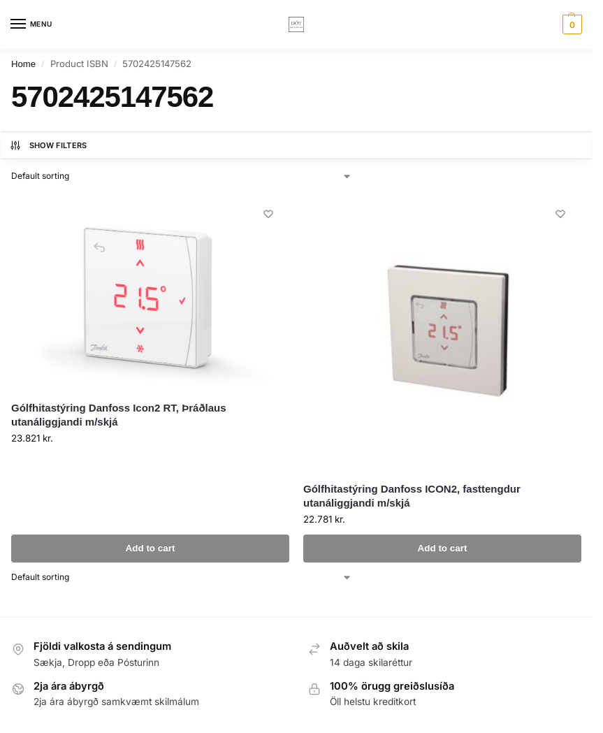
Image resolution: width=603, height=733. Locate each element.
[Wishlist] (268, 213)
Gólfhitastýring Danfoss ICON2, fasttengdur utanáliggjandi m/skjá (412, 496)
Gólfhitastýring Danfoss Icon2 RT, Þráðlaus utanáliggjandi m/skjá (118, 415)
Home (23, 64)
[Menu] (31, 24)
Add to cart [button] (150, 548)
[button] (570, 24)
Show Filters (48, 145)
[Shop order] (181, 176)
